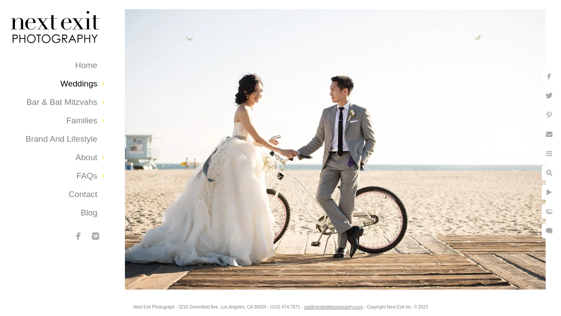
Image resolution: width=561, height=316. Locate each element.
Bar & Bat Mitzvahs (61, 102)
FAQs (86, 175)
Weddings (78, 83)
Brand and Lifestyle (61, 139)
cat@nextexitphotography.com (340, 304)
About (86, 157)
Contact (83, 194)
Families (81, 120)
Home (86, 65)
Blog (89, 212)
